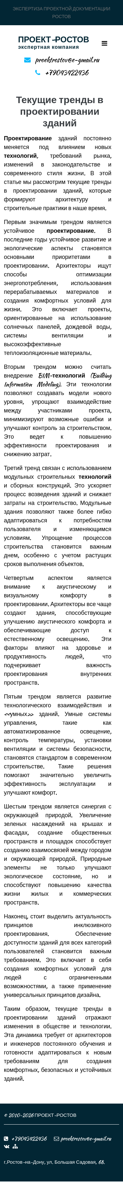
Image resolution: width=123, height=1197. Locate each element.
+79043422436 (66, 72)
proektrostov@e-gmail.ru (67, 59)
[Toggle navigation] (104, 43)
